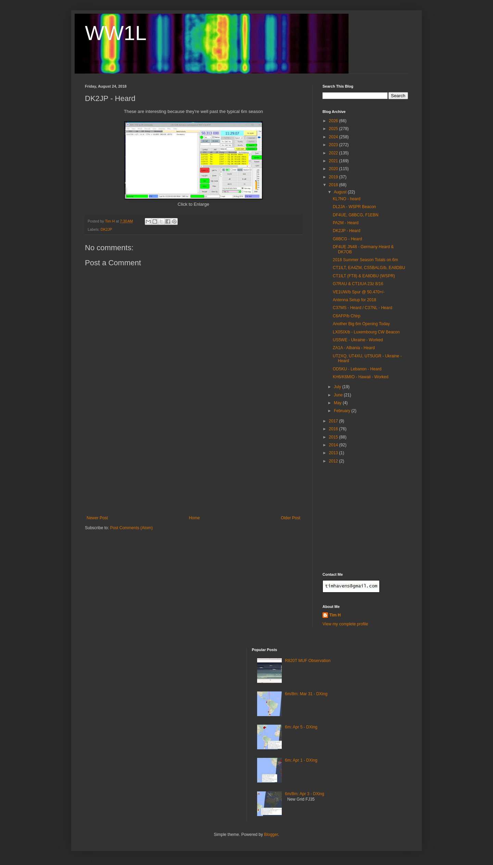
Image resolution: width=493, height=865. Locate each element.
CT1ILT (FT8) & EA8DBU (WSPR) (364, 276)
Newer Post (97, 518)
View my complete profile (345, 624)
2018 (334, 184)
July (338, 386)
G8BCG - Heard (347, 239)
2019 (334, 177)
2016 (334, 429)
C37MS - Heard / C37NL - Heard (362, 307)
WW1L (116, 33)
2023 (334, 144)
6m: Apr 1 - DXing (301, 760)
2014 (334, 445)
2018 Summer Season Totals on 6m (365, 259)
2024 (334, 137)
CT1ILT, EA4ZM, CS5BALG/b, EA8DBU (369, 267)
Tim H (335, 615)
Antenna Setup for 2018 (354, 299)
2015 (334, 437)
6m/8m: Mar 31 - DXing (306, 693)
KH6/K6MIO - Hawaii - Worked (361, 376)
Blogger (271, 834)
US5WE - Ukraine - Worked (358, 340)
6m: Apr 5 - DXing (301, 727)
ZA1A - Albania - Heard (354, 347)
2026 (334, 120)
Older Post (290, 518)
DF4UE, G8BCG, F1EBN (355, 215)
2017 (334, 421)
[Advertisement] (193, 464)
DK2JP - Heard (346, 230)
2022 (334, 153)
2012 (334, 461)
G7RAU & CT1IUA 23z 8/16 (358, 283)
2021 (334, 160)
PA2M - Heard (345, 222)
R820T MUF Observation (307, 660)
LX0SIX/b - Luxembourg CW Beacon (366, 332)
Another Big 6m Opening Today (361, 323)
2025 (334, 128)
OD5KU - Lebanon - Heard (357, 369)
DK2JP (106, 229)
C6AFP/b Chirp (347, 316)
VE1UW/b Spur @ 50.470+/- (358, 292)
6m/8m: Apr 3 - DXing (304, 793)
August (341, 192)
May (338, 402)
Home (194, 518)
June (339, 395)
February (342, 410)
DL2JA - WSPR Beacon (354, 206)
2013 (334, 452)
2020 (334, 168)
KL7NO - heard (347, 198)
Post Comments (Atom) (131, 527)
